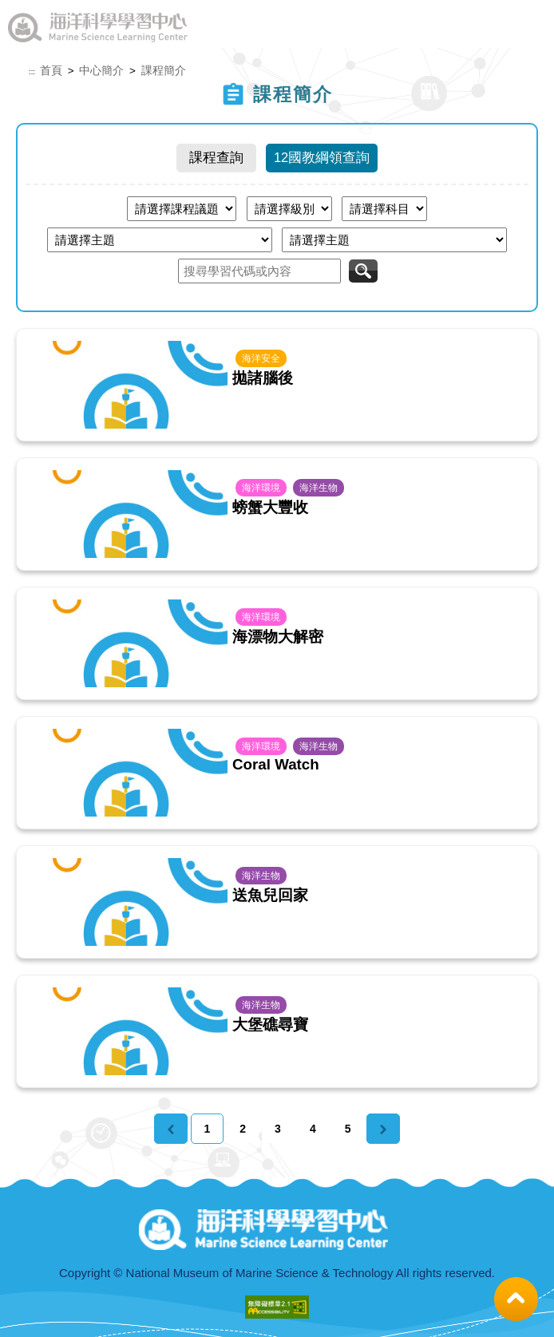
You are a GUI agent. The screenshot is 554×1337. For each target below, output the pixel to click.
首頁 (51, 71)
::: (32, 72)
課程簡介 (163, 71)
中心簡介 (101, 71)
